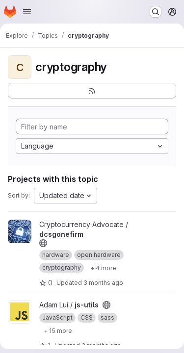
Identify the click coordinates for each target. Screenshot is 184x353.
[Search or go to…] (155, 12)
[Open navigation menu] (27, 12)
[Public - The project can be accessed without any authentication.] (43, 243)
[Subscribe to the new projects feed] (92, 91)
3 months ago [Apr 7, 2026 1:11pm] (103, 282)
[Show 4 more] (103, 268)
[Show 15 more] (58, 330)
